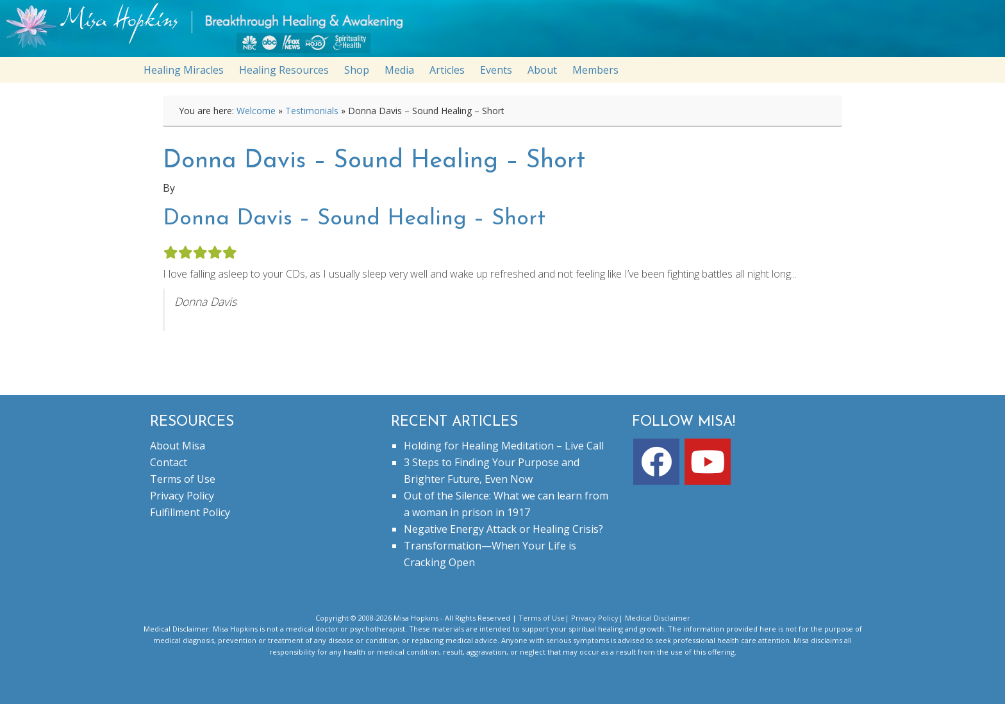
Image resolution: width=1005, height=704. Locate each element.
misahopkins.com (509, 31)
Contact (168, 462)
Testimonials (311, 111)
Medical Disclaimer (657, 618)
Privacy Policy (182, 496)
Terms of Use (182, 479)
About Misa (177, 446)
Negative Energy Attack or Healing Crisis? (503, 529)
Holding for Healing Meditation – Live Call (504, 446)
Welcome (256, 111)
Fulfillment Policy (190, 512)
